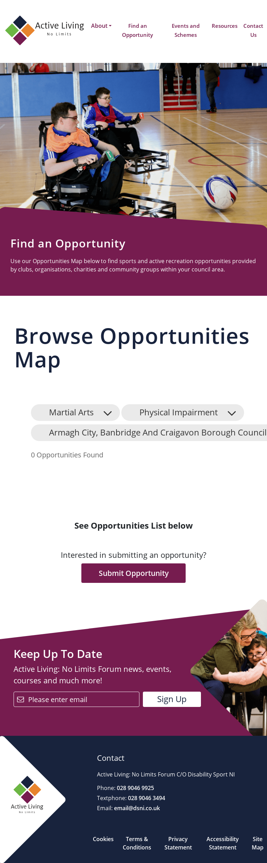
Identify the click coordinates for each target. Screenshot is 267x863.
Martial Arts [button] (71, 412)
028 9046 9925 (134, 788)
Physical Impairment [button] (178, 412)
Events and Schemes (186, 30)
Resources (224, 25)
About (99, 26)
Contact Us (253, 30)
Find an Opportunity (137, 30)
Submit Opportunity (134, 573)
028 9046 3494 (146, 798)
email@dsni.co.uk (136, 808)
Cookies (103, 839)
